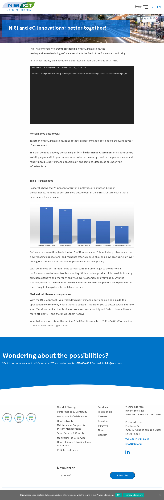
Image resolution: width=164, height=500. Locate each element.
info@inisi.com (113, 363)
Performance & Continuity (72, 411)
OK (118, 495)
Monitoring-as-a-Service (71, 437)
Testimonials (105, 411)
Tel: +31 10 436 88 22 (137, 439)
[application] (82, 95)
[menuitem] (153, 7)
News (101, 430)
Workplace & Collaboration (72, 416)
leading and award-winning (45, 53)
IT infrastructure (66, 421)
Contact (102, 434)
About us (103, 421)
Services (103, 407)
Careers (102, 416)
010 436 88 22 (84, 363)
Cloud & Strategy (66, 407)
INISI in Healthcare (67, 450)
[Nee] (160, 495)
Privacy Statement (134, 495)
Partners (103, 425)
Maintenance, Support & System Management (71, 427)
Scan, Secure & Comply (70, 433)
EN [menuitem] (159, 7)
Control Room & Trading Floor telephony (74, 443)
